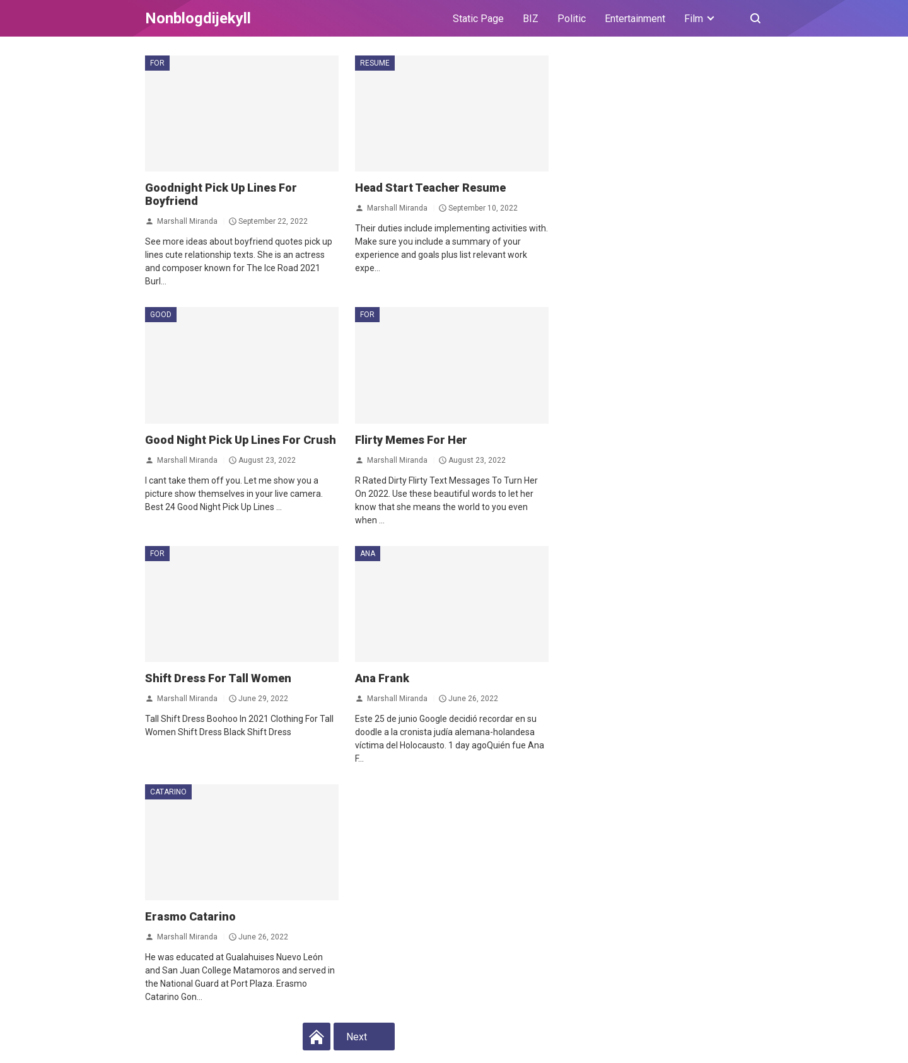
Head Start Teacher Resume (430, 187)
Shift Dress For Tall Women (218, 678)
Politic (571, 19)
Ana (367, 553)
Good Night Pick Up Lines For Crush (240, 439)
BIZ (530, 19)
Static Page (478, 19)
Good (161, 314)
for (157, 63)
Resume (375, 63)
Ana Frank (382, 678)
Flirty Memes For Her (411, 439)
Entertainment (635, 19)
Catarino (168, 791)
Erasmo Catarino (190, 916)
